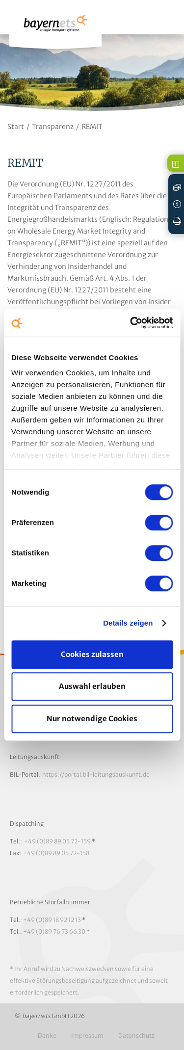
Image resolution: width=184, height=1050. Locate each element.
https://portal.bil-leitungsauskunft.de (96, 774)
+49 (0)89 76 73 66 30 (54, 931)
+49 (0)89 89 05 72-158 (56, 853)
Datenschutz (136, 1035)
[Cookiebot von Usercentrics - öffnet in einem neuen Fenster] (131, 322)
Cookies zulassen (92, 654)
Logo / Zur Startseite (55, 27)
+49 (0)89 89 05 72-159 (57, 841)
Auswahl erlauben (92, 686)
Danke (47, 1035)
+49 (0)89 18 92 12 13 (52, 919)
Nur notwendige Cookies (92, 718)
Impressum (87, 1035)
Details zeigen (128, 623)
